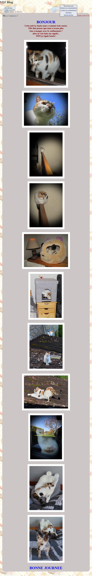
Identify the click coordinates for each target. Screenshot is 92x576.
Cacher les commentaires (68, 10)
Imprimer (69, 12)
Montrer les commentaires (68, 8)
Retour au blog (68, 15)
